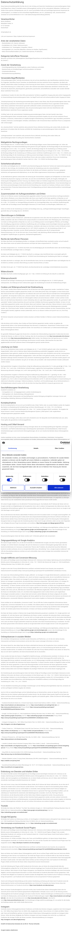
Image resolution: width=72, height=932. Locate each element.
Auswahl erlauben (36, 487)
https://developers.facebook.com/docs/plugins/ (26, 842)
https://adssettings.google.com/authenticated (40, 715)
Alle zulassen (58, 487)
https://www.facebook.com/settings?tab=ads (44, 705)
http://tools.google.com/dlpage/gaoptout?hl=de (50, 523)
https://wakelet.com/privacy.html (10, 760)
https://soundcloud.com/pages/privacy (12, 767)
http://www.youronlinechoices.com (11, 707)
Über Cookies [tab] (59, 448)
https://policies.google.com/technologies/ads (34, 529)
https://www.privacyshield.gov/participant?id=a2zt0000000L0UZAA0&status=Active (38, 747)
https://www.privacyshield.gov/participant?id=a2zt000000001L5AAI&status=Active (24, 717)
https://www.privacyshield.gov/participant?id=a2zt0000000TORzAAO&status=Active (25, 732)
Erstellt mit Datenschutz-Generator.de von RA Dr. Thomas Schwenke (20, 924)
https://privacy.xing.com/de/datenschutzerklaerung (15, 754)
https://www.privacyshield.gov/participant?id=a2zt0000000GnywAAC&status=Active (43, 849)
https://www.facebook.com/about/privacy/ (13, 705)
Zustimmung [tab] (12, 448)
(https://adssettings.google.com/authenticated (43, 531)
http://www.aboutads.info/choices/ (60, 336)
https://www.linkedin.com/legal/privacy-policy (14, 745)
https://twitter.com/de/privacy (9, 730)
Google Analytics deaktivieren (9, 930)
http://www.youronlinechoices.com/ (21, 338)
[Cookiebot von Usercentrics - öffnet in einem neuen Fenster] (61, 442)
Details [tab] (36, 448)
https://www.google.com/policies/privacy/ (36, 810)
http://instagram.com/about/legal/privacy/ (13, 724)
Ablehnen (13, 487)
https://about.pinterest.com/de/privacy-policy (14, 739)
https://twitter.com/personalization (33, 730)
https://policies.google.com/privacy (11, 715)
